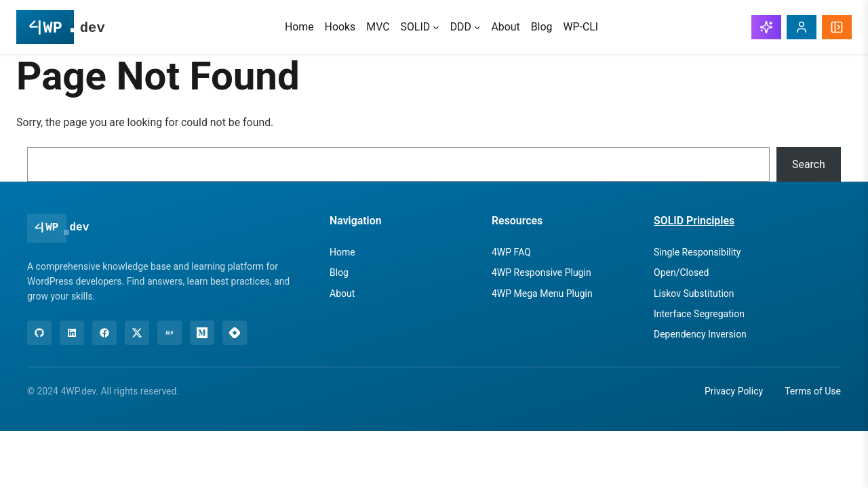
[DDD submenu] (477, 27)
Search (808, 164)
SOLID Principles (694, 220)
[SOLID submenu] (436, 27)
